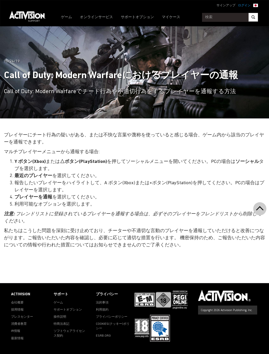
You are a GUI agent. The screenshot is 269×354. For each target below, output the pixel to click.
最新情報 (17, 338)
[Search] (253, 17)
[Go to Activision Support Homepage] (30, 17)
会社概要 (17, 302)
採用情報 (17, 309)
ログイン (244, 5)
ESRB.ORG (103, 335)
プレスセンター (22, 316)
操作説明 (60, 316)
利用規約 (102, 309)
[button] (255, 5)
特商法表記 (61, 324)
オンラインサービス (96, 17)
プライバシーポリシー (111, 316)
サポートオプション (137, 17)
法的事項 (102, 302)
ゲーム (66, 17)
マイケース (171, 17)
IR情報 (15, 331)
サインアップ (225, 5)
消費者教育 (19, 324)
